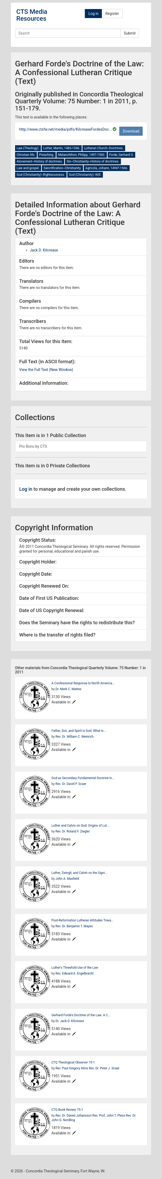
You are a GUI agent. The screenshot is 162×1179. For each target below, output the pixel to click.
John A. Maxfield (67, 879)
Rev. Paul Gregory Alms (72, 1068)
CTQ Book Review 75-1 (67, 1110)
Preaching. (46, 155)
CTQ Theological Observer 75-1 (73, 1062)
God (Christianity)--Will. (85, 175)
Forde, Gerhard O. (121, 155)
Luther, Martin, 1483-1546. (61, 148)
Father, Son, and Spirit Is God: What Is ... (79, 731)
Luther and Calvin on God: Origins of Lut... (80, 825)
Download (131, 131)
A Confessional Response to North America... (83, 683)
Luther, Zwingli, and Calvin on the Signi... (79, 873)
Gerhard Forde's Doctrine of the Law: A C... (80, 1015)
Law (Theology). (28, 148)
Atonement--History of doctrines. (40, 161)
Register (112, 13)
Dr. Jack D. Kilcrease (69, 1021)
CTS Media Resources (31, 15)
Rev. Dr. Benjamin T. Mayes (74, 926)
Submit (129, 33)
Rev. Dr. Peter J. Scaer (104, 1068)
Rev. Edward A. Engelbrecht (74, 973)
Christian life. (26, 155)
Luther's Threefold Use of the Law (74, 967)
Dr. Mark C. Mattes (68, 689)
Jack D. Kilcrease (44, 250)
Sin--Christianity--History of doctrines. (93, 161)
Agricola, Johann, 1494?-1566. (106, 168)
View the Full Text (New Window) (46, 370)
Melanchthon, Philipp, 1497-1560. (81, 155)
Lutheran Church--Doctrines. (103, 148)
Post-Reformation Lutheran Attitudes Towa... (82, 920)
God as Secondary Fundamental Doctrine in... (82, 778)
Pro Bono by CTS (33, 446)
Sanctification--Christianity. (62, 168)
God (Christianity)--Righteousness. (41, 175)
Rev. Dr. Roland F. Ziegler (72, 831)
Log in (93, 13)
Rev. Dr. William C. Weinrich (74, 736)
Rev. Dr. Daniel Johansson (73, 1115)
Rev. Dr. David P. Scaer (70, 784)
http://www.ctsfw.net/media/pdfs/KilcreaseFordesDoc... (66, 129)
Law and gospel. (28, 168)
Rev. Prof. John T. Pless (109, 1115)
